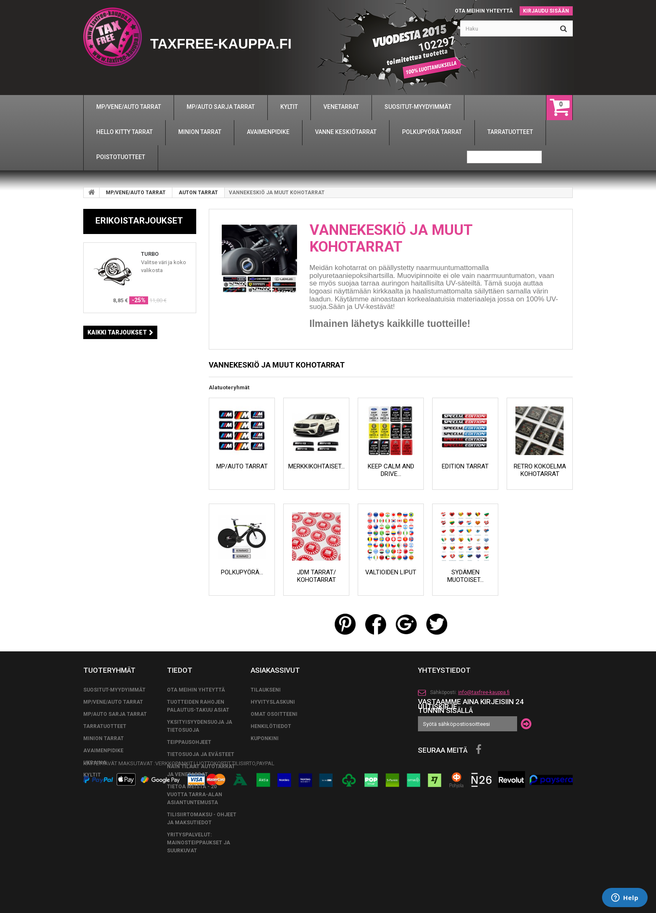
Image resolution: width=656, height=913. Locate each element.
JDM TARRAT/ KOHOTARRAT (316, 576)
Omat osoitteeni (274, 714)
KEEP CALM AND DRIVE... (391, 470)
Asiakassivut (275, 670)
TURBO (150, 254)
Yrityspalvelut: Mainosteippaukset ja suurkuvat (198, 843)
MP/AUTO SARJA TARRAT (115, 714)
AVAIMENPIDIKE (103, 751)
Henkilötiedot (271, 726)
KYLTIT (92, 775)
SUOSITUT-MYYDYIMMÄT (114, 690)
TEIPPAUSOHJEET (189, 742)
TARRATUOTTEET (104, 726)
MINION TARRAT (103, 738)
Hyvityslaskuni (273, 702)
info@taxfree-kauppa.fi (484, 692)
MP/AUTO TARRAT (242, 466)
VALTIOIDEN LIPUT (390, 572)
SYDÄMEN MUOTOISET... (465, 576)
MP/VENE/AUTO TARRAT (136, 192)
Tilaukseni (266, 690)
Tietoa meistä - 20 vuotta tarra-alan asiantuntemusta (194, 794)
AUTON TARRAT (198, 192)
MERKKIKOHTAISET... (316, 466)
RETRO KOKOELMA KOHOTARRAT (540, 470)
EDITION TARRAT (465, 466)
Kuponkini (265, 738)
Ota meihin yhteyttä (484, 11)
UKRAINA (94, 763)
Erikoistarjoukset (139, 221)
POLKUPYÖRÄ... (242, 572)
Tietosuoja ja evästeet (200, 754)
